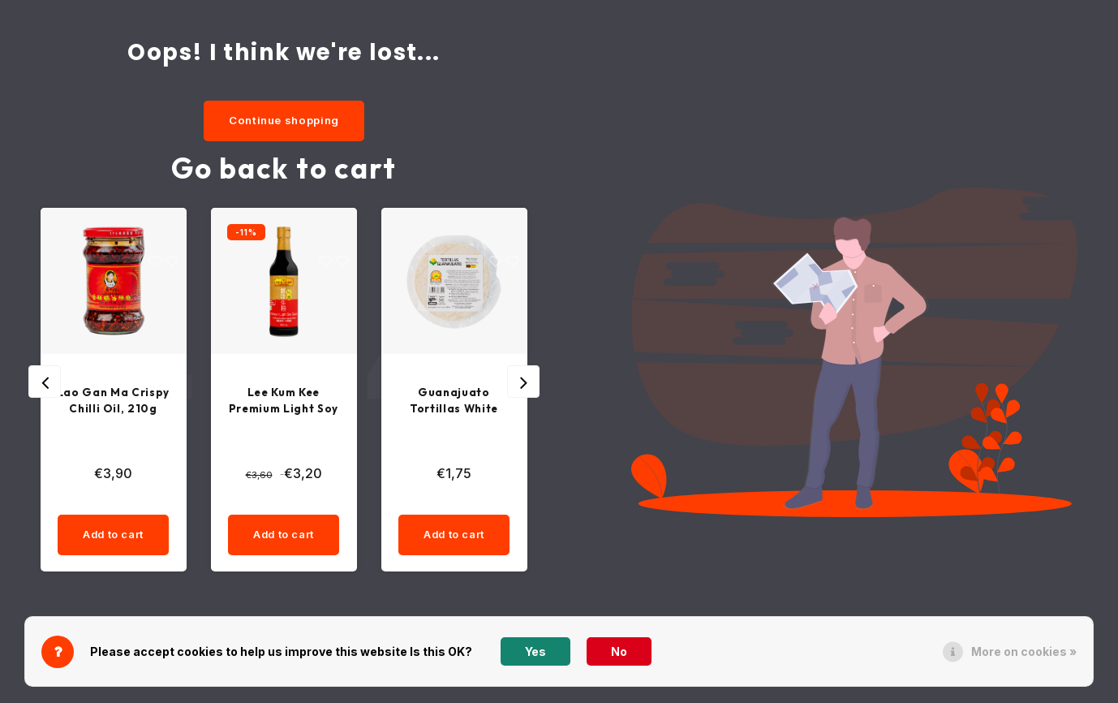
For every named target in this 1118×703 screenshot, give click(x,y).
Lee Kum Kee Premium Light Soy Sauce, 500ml (283, 403)
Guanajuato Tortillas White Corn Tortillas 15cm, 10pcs (454, 403)
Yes (535, 651)
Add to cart (112, 539)
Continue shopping (284, 120)
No (619, 651)
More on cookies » (1024, 651)
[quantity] (143, 503)
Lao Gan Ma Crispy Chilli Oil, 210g (113, 403)
